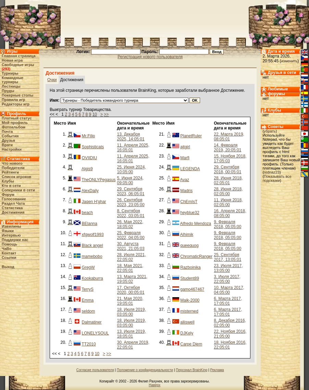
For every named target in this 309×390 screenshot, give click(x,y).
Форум (8, 194)
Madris (186, 190)
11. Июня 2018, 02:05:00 (228, 202)
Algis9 (87, 168)
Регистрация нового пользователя (150, 56)
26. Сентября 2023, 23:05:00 (131, 202)
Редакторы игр (15, 104)
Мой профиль (15, 123)
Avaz (184, 179)
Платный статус (17, 118)
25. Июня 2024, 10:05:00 (131, 169)
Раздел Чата (13, 203)
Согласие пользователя (95, 370)
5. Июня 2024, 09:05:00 (130, 180)
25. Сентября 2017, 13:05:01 (227, 257)
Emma (88, 300)
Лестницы (11, 86)
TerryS (88, 289)
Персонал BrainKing (191, 370)
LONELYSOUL (95, 333)
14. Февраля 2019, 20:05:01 (227, 147)
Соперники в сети (18, 190)
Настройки (12, 149)
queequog (189, 245)
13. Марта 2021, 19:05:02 (132, 279)
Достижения (13, 212)
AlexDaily (90, 190)
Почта (7, 131)
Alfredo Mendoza (195, 223)
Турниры (10, 73)
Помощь (9, 244)
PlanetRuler (191, 136)
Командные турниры (12, 80)
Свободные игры (18, 65)
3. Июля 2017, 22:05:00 (227, 279)
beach (87, 212)
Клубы (8, 181)
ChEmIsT (188, 201)
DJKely (186, 333)
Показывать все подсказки (276, 178)
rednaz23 (272, 172)
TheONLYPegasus (98, 179)
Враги (7, 145)
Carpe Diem (191, 344)
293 (6, 69)
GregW (88, 267)
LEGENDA (190, 168)
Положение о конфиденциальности (145, 370)
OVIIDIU (89, 157)
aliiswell (187, 322)
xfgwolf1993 (93, 234)
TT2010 (89, 344)
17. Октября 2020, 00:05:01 (131, 290)
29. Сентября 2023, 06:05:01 (131, 191)
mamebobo (92, 256)
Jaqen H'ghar (94, 201)
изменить (289, 61)
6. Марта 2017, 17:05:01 (228, 301)
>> (106, 114)
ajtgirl (185, 146)
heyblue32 (189, 212)
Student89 (189, 278)
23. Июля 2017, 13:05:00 (228, 268)
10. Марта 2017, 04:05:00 (229, 290)
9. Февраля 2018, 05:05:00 (227, 224)
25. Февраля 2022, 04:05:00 (131, 235)
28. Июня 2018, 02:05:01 (228, 180)
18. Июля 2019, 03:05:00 (131, 312)
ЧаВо (7, 249)
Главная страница (19, 56)
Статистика (12, 208)
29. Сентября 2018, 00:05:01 (227, 169)
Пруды (8, 91)
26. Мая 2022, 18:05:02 (130, 224)
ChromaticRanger (196, 256)
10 (94, 114)
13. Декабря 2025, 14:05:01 (131, 136)
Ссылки (9, 257)
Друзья (8, 140)
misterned (189, 311)
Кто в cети (11, 186)
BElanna (89, 223)
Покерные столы (17, 95)
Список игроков (16, 177)
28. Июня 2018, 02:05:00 (228, 191)
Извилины (11, 226)
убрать (270, 131)
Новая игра (12, 60)
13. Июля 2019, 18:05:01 (131, 334)
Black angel (92, 245)
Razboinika (190, 267)
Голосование (14, 199)
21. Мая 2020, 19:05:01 (130, 301)
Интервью (11, 235)
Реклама (217, 370)
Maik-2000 (189, 300)
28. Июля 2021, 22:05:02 (131, 257)
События (10, 136)
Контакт (9, 253)
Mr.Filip (88, 136)
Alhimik (187, 234)
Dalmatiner (92, 322)
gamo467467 (192, 289)
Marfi (184, 157)
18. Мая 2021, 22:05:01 (130, 268)
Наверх (154, 385)
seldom (88, 311)
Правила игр (13, 100)
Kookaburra (92, 278)
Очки (52, 79)
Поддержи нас (15, 240)
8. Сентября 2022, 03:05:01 (131, 213)
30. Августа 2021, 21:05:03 (131, 246)
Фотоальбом (13, 127)
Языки (8, 231)
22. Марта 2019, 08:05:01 (229, 136)
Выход (8, 267)
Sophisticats (93, 146)
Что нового (12, 163)
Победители (13, 168)
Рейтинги (10, 172)
